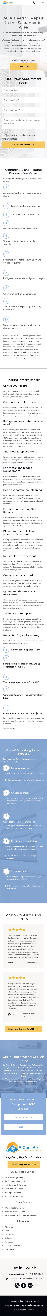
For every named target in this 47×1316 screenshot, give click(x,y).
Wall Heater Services (14, 1196)
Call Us (23, 66)
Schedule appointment (23, 1164)
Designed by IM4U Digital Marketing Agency (23, 1305)
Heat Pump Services (14, 1189)
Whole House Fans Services (17, 1211)
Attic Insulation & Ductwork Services (21, 1215)
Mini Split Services (13, 1192)
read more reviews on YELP (23, 1029)
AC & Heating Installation (16, 1181)
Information (23, 1221)
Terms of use (30, 1301)
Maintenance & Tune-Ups (16, 1185)
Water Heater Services (15, 1208)
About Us (9, 1227)
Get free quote (23, 1117)
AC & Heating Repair (14, 1177)
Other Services (24, 1202)
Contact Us (10, 1249)
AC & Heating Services (23, 1171)
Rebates (8, 1238)
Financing (9, 1242)
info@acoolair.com (14, 1274)
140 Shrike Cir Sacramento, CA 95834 (23, 1278)
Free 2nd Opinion (12, 1246)
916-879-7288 (34, 1274)
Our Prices (9, 1234)
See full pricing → (10, 728)
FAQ (7, 1230)
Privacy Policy (17, 1301)
